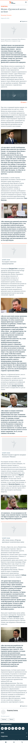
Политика (4, 6)
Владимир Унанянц (6, 15)
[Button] (23, 21)
